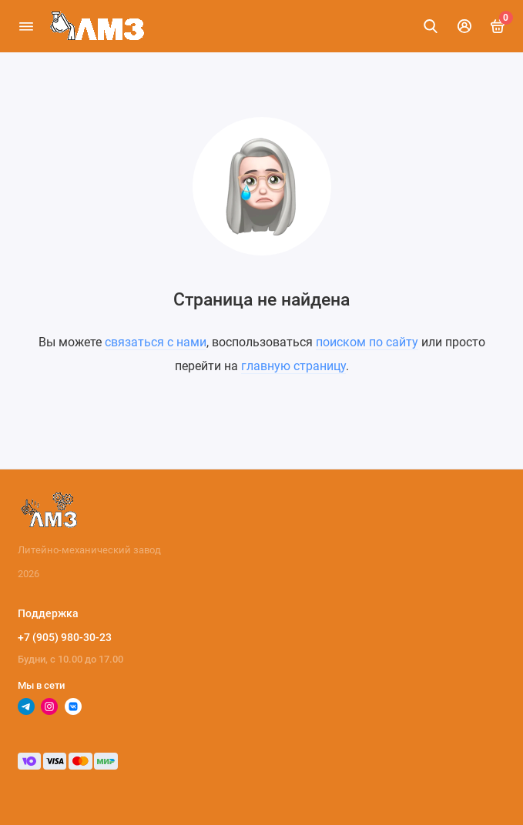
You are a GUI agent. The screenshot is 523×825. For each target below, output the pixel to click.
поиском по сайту (367, 342)
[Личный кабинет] (464, 26)
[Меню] (26, 26)
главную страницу (293, 366)
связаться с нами (155, 342)
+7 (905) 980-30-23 (65, 637)
